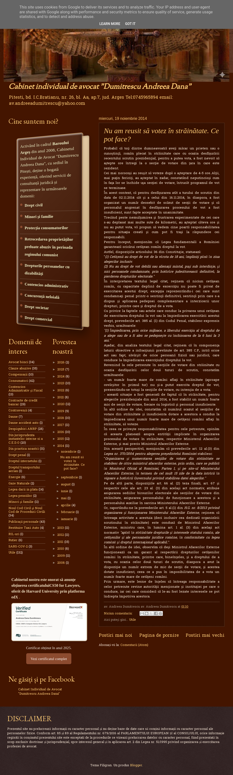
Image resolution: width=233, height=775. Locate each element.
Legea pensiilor (20, 496)
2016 (61, 432)
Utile (132, 620)
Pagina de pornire (159, 635)
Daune (13, 417)
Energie (14, 477)
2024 (61, 376)
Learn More (109, 24)
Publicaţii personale (23, 522)
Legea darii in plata (23, 489)
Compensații (17, 374)
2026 (61, 362)
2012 (61, 535)
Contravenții (17, 410)
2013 (61, 528)
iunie (65, 491)
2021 (61, 397)
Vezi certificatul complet (49, 659)
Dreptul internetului (22, 461)
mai (64, 498)
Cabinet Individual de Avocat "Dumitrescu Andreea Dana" (40, 691)
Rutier (12, 540)
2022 (61, 390)
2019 (61, 411)
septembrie (70, 477)
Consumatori (18, 381)
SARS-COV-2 (18, 546)
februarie (68, 512)
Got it (130, 24)
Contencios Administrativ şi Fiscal (25, 389)
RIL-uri (13, 534)
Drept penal (17, 455)
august (66, 484)
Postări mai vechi (205, 635)
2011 (60, 542)
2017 (61, 425)
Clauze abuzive (19, 368)
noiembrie (69, 451)
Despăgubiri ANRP (22, 429)
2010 (61, 549)
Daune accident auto (23, 423)
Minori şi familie (20, 502)
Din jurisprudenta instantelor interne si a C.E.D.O (25, 439)
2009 (61, 556)
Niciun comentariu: (118, 613)
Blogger (136, 765)
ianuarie (67, 519)
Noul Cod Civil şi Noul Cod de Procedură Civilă (26, 510)
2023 (61, 383)
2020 (61, 404)
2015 (61, 439)
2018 (61, 418)
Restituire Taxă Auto (23, 528)
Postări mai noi (115, 635)
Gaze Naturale (19, 483)
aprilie (66, 505)
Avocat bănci (18, 362)
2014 (61, 446)
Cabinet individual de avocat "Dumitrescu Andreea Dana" (99, 87)
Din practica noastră (23, 449)
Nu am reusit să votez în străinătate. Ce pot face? (72, 463)
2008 (61, 563)
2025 (61, 369)
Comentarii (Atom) (134, 645)
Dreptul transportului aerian (24, 469)
